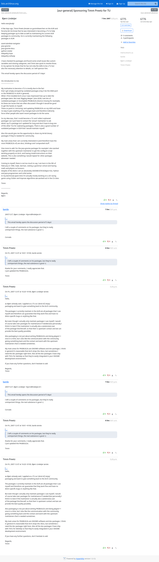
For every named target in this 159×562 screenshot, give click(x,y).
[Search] (156, 4)
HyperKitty (80, 558)
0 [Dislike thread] (109, 200)
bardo (6, 209)
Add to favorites (128, 42)
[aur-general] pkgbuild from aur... (14, 13)
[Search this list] (141, 4)
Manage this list (96, 3)
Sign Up (121, 3)
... (6, 218)
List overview (125, 25)
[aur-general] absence (149, 13)
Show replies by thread (109, 203)
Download (127, 30)
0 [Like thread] (105, 200)
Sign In (109, 3)
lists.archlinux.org (10, 3)
